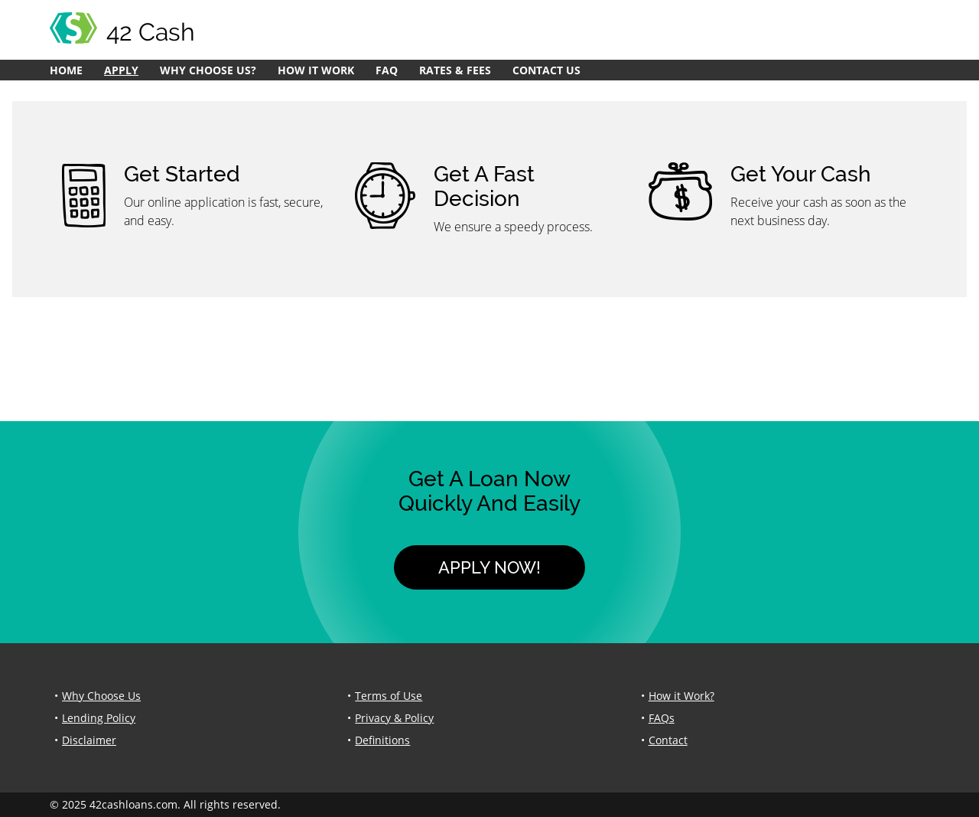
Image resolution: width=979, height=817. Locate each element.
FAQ (387, 70)
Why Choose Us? (208, 70)
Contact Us (546, 70)
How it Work (316, 70)
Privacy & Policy (394, 718)
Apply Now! (489, 567)
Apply (121, 70)
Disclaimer (89, 740)
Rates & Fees (455, 70)
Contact (668, 740)
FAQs (662, 718)
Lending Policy (98, 718)
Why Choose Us (101, 695)
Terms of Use (388, 695)
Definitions (382, 740)
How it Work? (681, 695)
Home (66, 70)
